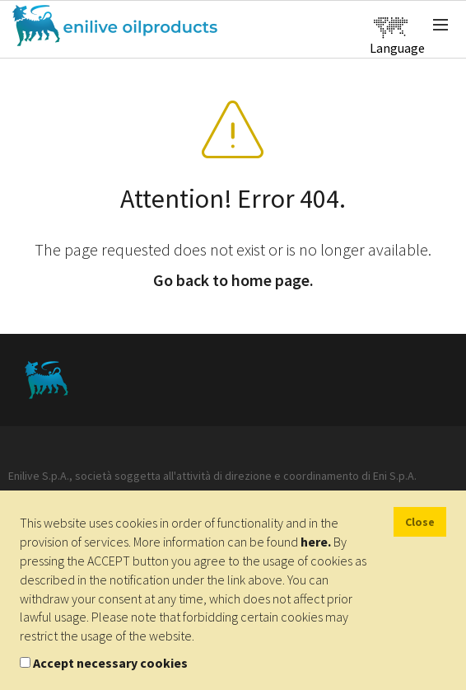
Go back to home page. (233, 280)
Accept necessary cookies (110, 663)
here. (316, 541)
